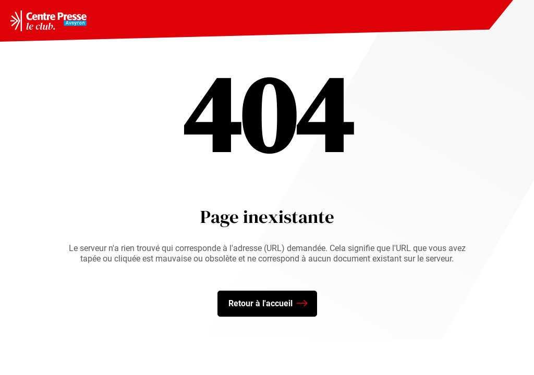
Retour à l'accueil (267, 303)
